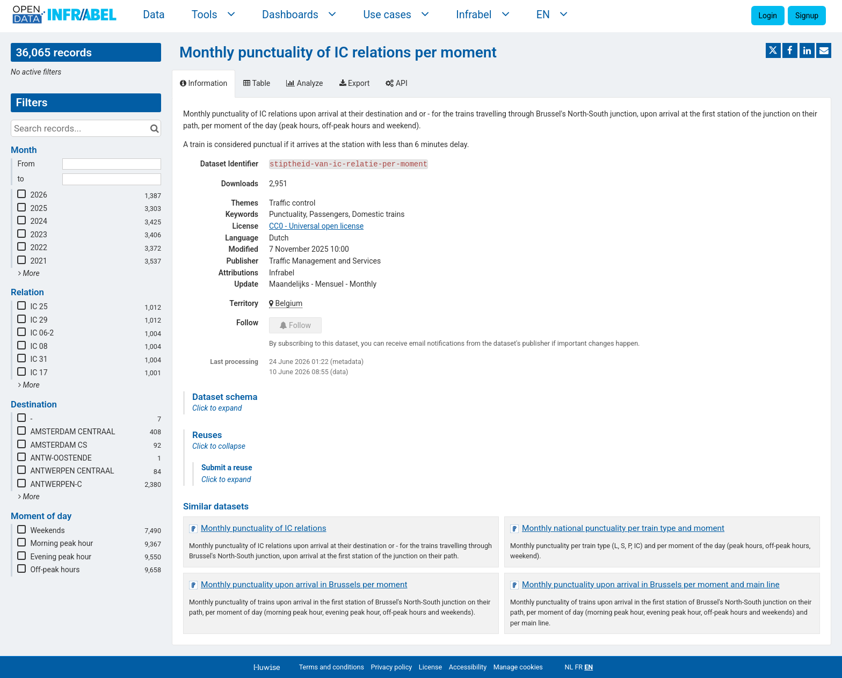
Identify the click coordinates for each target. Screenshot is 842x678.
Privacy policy (391, 667)
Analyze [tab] (304, 83)
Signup (806, 15)
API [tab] (396, 83)
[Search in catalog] (154, 128)
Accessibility (468, 667)
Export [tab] (354, 83)
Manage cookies (518, 667)
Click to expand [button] (217, 408)
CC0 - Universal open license (316, 226)
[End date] (111, 179)
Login (768, 15)
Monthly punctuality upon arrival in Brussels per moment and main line (651, 584)
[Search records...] (86, 128)
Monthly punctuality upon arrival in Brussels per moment (304, 584)
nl (568, 667)
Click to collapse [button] (218, 446)
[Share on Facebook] (789, 50)
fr (579, 667)
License (430, 667)
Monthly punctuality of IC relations (263, 528)
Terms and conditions (331, 667)
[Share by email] (823, 50)
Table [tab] (256, 83)
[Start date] (111, 164)
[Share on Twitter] (773, 50)
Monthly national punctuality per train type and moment (623, 528)
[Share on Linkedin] (807, 50)
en (588, 667)
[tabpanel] (501, 371)
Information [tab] (203, 83)
